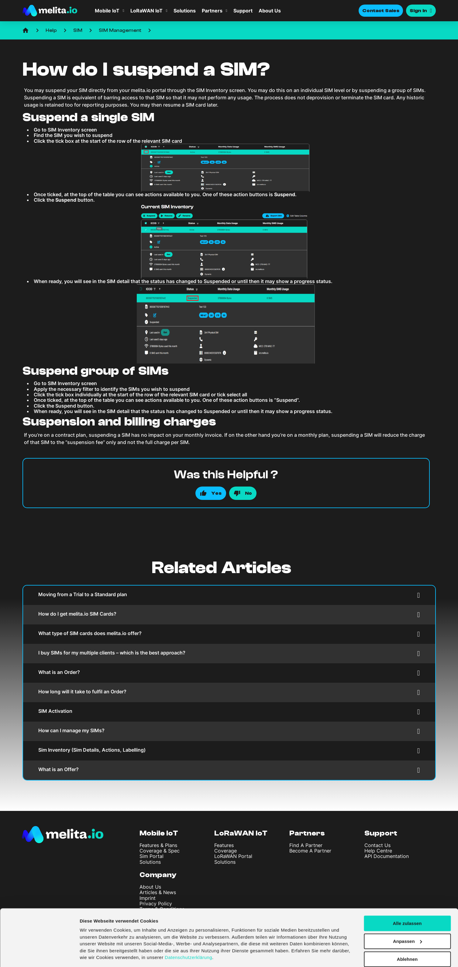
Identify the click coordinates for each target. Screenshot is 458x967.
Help (51, 30)
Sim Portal (151, 856)
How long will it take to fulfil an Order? (229, 692)
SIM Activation (229, 712)
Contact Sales (380, 10)
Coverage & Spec (159, 851)
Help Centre (378, 851)
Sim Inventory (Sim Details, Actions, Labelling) (229, 750)
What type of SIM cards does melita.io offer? (229, 634)
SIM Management (120, 30)
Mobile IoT (107, 10)
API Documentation (386, 856)
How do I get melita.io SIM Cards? (229, 614)
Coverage (225, 851)
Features (224, 845)
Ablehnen (407, 940)
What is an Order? (229, 673)
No (248, 493)
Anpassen (407, 922)
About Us (270, 10)
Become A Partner (310, 851)
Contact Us (377, 845)
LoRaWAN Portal (233, 856)
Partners (212, 10)
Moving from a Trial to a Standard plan (229, 595)
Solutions (185, 10)
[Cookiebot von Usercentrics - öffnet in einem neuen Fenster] (39, 955)
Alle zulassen (407, 904)
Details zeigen (95, 955)
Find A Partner (305, 845)
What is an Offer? (229, 770)
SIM (77, 30)
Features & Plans (158, 845)
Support (243, 10)
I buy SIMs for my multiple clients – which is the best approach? (229, 653)
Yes (216, 493)
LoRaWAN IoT (146, 10)
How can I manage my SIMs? (229, 731)
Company (158, 875)
